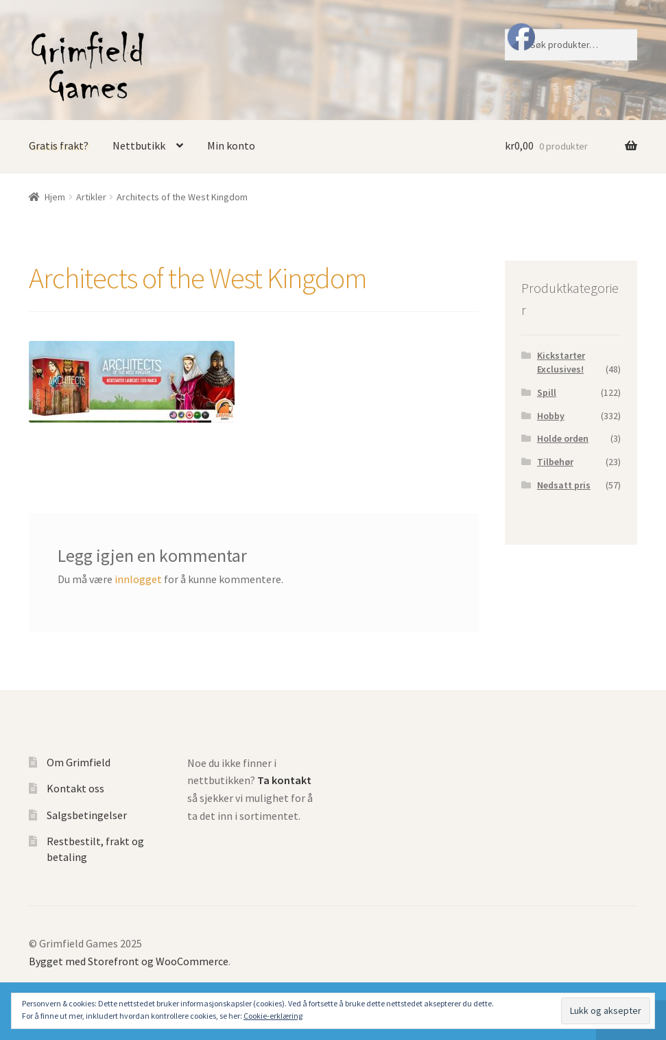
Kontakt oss (75, 788)
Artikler (91, 197)
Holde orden (562, 438)
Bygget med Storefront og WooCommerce (128, 961)
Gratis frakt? (58, 145)
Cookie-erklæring (272, 1016)
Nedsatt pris (564, 485)
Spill (546, 392)
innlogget (138, 579)
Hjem (55, 197)
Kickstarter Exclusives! (561, 362)
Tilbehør (555, 462)
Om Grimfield (78, 762)
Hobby (550, 416)
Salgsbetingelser (87, 815)
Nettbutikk (138, 145)
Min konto (231, 145)
